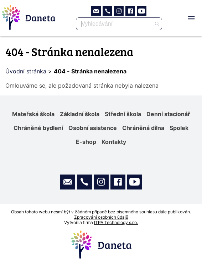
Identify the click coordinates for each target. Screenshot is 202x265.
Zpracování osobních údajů (101, 217)
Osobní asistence (92, 127)
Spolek (179, 127)
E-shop (86, 141)
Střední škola (123, 114)
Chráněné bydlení (38, 127)
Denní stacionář (168, 114)
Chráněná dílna (143, 127)
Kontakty (114, 141)
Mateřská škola (33, 114)
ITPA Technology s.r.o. (116, 222)
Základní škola (79, 114)
